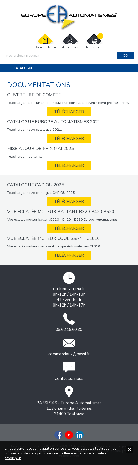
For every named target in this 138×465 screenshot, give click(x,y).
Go (125, 55)
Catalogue (23, 68)
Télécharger (69, 112)
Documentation (45, 41)
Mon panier (94, 41)
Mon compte (70, 41)
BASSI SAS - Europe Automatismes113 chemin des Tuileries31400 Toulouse (69, 401)
